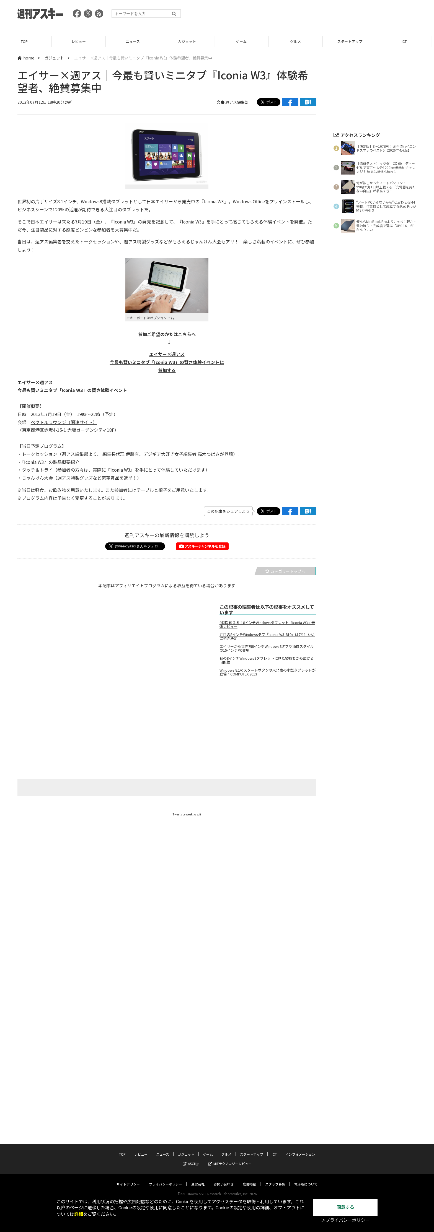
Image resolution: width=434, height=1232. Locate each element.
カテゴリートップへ (285, 571)
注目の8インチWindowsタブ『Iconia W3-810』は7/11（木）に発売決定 (267, 636)
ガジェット (190, 41)
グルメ (298, 41)
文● (221, 102)
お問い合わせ (224, 1151)
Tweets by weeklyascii (187, 814)
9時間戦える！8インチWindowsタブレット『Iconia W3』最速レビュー (267, 624)
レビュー (81, 41)
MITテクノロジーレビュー (230, 1130)
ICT (406, 41)
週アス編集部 (237, 102)
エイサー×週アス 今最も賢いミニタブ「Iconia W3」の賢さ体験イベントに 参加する (167, 362)
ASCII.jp (191, 1130)
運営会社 (198, 1151)
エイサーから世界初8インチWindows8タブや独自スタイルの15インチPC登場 (266, 648)
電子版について (305, 1151)
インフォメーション (300, 1121)
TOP (27, 41)
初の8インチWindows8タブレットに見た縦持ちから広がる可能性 (266, 660)
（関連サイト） (81, 422)
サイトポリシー (128, 1151)
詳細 (78, 1214)
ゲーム (244, 41)
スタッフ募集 (275, 1151)
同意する (345, 1207)
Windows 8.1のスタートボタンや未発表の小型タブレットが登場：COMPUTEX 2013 (267, 672)
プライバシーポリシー (165, 1151)
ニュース (135, 41)
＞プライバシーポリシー (345, 1220)
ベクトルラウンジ (48, 422)
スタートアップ (352, 41)
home (25, 58)
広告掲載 (249, 1151)
